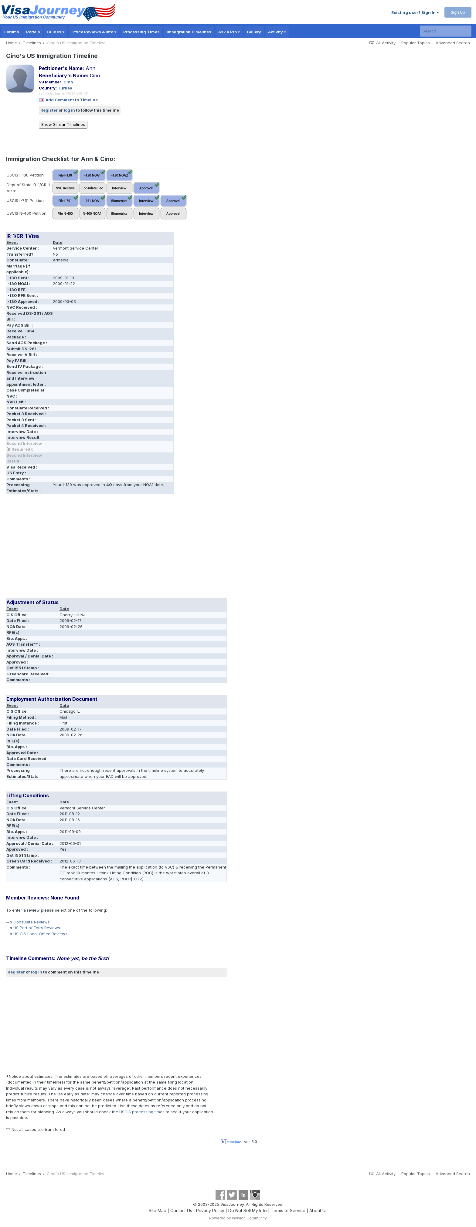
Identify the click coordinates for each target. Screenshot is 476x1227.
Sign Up (458, 12)
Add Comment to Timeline (72, 99)
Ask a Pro (229, 31)
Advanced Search (453, 42)
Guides (55, 31)
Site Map (157, 1210)
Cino (68, 81)
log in (69, 110)
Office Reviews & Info (93, 31)
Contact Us (181, 1210)
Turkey (65, 88)
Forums (11, 31)
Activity (277, 31)
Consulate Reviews (31, 921)
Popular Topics (415, 42)
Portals (33, 31)
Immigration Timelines (189, 31)
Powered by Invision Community (238, 1218)
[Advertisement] (116, 548)
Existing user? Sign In (415, 12)
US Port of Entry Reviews (36, 927)
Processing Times (141, 31)
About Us (318, 1210)
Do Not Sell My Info (247, 1210)
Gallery (254, 31)
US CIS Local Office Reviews (40, 933)
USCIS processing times (142, 1111)
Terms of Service (288, 1210)
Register (49, 110)
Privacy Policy (210, 1210)
